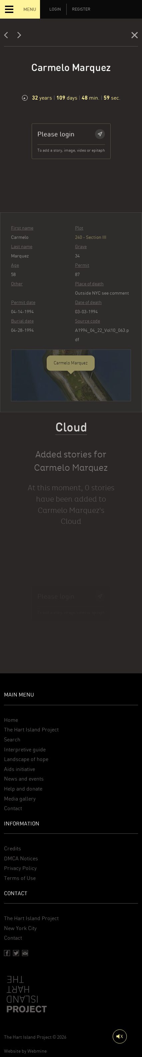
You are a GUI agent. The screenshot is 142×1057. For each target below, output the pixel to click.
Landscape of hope (26, 759)
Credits (12, 848)
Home (11, 720)
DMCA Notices (21, 858)
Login (55, 9)
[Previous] (8, 37)
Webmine (37, 1051)
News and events (24, 779)
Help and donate (23, 789)
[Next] (19, 37)
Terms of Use (20, 878)
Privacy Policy (20, 868)
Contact (13, 808)
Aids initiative (19, 769)
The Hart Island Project (31, 729)
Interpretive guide (25, 749)
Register (81, 9)
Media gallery (20, 799)
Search (12, 739)
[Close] (134, 37)
